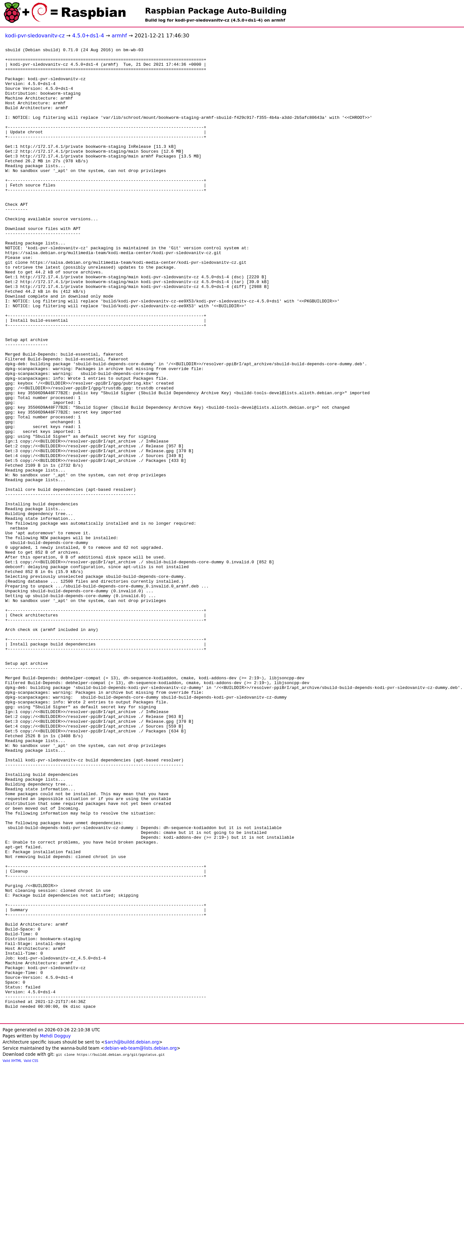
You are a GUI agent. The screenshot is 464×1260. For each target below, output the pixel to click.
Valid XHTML (12, 1255)
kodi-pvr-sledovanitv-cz (35, 36)
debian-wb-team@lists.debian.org (140, 1242)
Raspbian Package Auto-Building (216, 10)
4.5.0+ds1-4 (88, 36)
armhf (119, 36)
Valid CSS (31, 1255)
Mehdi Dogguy (55, 1230)
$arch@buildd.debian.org (132, 1236)
